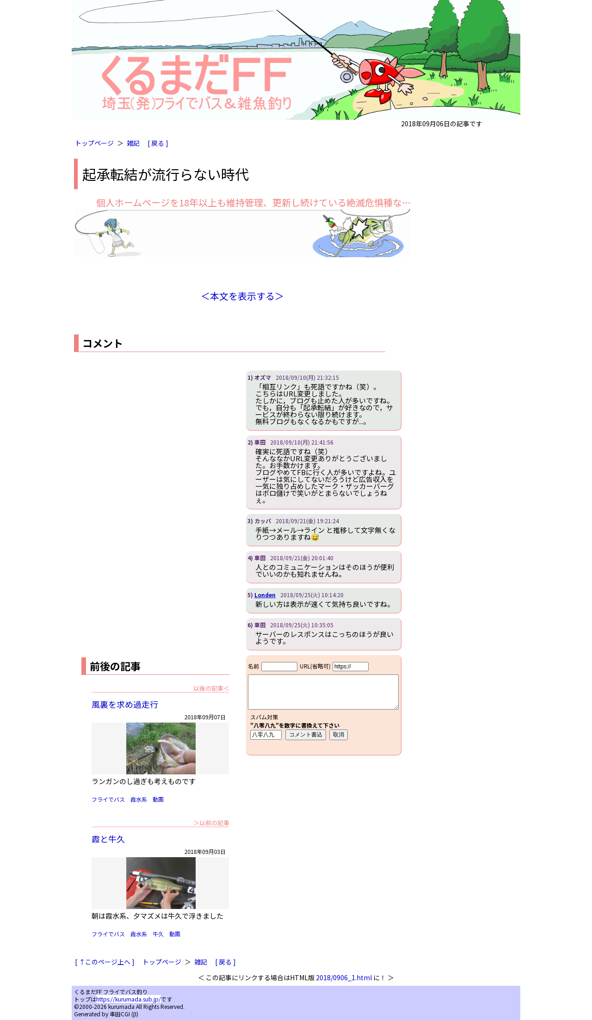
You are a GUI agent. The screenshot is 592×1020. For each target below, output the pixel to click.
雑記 (133, 143)
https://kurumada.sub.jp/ (128, 999)
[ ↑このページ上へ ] (105, 961)
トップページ (94, 143)
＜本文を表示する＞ (242, 296)
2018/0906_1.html (344, 977)
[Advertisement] (151, 435)
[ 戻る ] (158, 143)
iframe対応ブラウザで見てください (323, 705)
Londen (265, 595)
